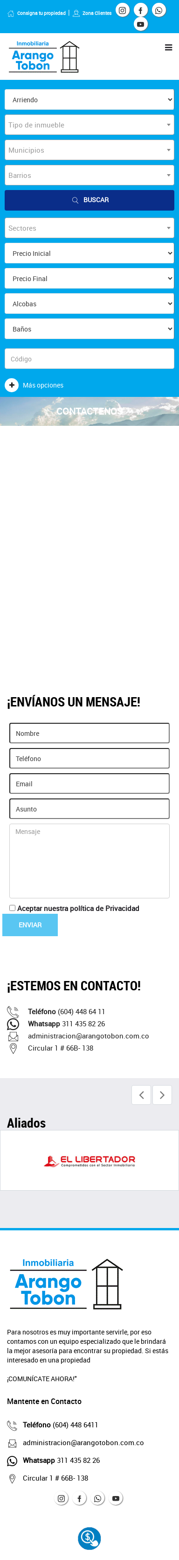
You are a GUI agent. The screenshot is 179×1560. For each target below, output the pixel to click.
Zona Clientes (91, 13)
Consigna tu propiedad (36, 13)
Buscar (89, 200)
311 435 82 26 (56, 1023)
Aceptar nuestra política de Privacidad (78, 908)
